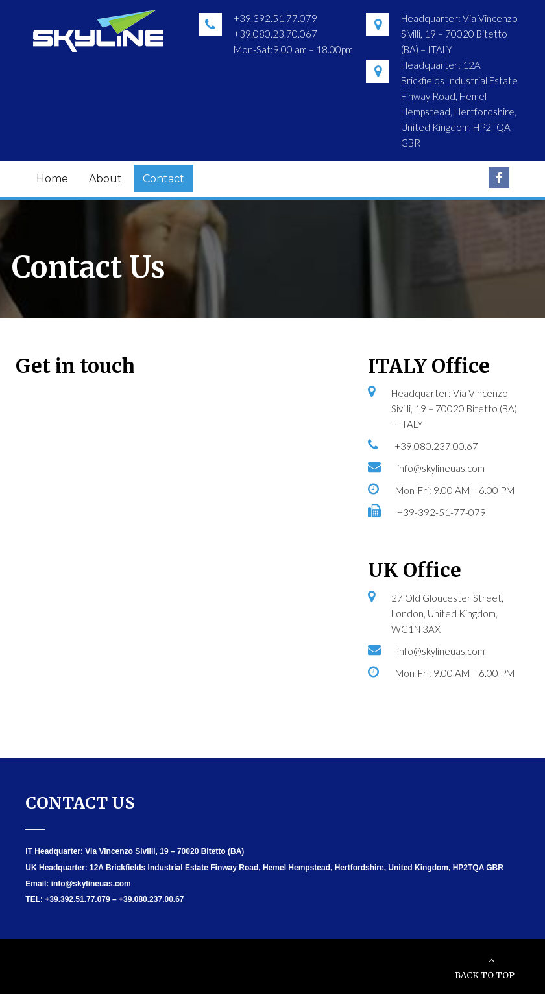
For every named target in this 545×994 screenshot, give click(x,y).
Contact (163, 178)
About (105, 178)
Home (52, 178)
